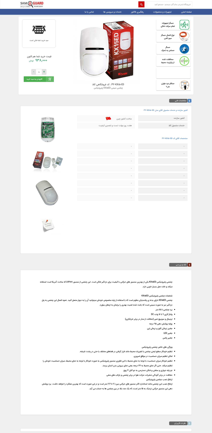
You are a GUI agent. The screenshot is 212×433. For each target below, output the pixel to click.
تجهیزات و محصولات (162, 12)
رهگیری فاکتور (137, 12)
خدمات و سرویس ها (112, 12)
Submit (141, 4)
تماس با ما (89, 12)
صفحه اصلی (186, 12)
